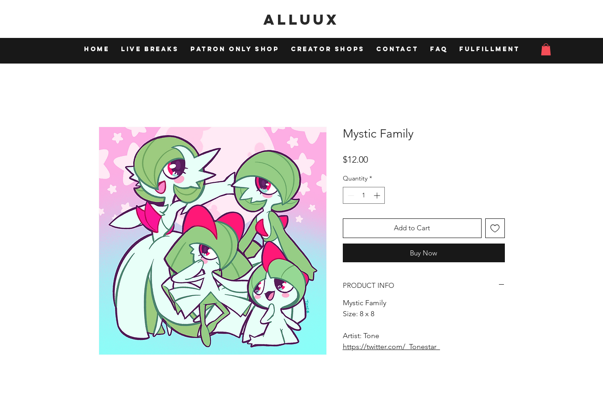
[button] (546, 49)
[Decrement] (350, 195)
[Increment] (377, 195)
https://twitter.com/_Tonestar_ (391, 346)
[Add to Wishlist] (495, 228)
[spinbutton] (364, 195)
